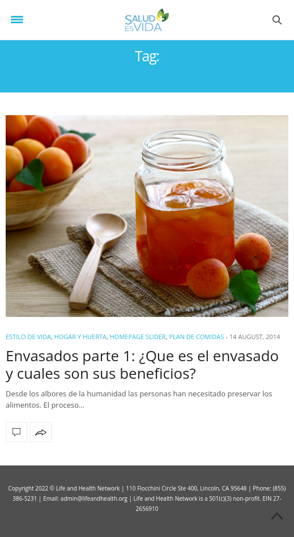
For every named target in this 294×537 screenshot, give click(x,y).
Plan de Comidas (196, 336)
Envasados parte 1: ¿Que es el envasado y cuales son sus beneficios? (142, 364)
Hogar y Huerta (80, 336)
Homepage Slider (138, 336)
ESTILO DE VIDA (28, 336)
